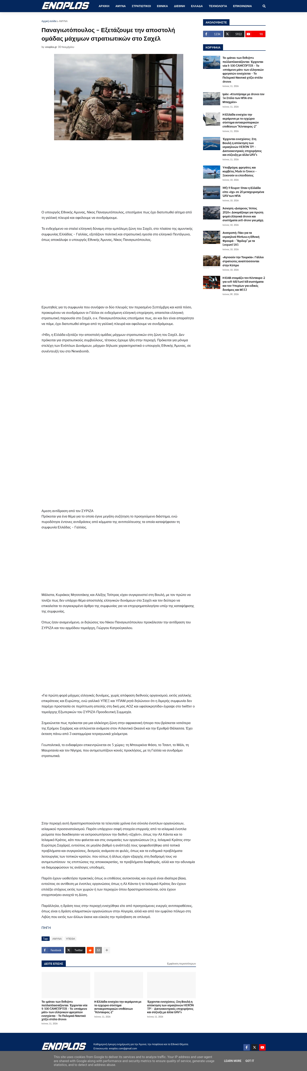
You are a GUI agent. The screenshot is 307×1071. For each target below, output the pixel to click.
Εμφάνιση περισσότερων (181, 963)
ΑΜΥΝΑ (63, 21)
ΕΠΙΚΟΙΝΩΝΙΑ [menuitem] (242, 6)
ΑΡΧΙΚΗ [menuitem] (104, 6)
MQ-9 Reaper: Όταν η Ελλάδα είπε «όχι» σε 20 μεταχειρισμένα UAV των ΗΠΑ (243, 191)
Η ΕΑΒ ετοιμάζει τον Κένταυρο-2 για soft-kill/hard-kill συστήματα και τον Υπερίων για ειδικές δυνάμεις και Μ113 (244, 283)
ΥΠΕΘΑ (70, 938)
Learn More (232, 1061)
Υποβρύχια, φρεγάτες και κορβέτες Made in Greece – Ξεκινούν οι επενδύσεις (240, 171)
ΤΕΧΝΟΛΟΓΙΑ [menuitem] (218, 6)
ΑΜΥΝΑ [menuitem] (120, 6)
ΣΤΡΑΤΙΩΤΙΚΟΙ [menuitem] (141, 6)
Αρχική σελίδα (49, 21)
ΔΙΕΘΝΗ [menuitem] (179, 6)
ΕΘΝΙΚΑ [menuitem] (162, 6)
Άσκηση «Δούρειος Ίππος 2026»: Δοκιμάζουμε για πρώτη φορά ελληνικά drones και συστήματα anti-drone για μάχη (243, 214)
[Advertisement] (119, 175)
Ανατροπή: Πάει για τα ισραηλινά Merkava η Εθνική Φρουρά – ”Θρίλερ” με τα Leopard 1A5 (241, 238)
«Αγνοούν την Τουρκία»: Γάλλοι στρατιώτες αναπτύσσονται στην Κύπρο (243, 261)
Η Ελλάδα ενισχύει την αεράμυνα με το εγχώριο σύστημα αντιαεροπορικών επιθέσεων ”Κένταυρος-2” (117, 1007)
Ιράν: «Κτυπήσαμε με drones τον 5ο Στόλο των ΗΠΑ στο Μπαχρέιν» (244, 98)
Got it (249, 1061)
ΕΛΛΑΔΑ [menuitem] (197, 6)
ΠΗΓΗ (46, 928)
